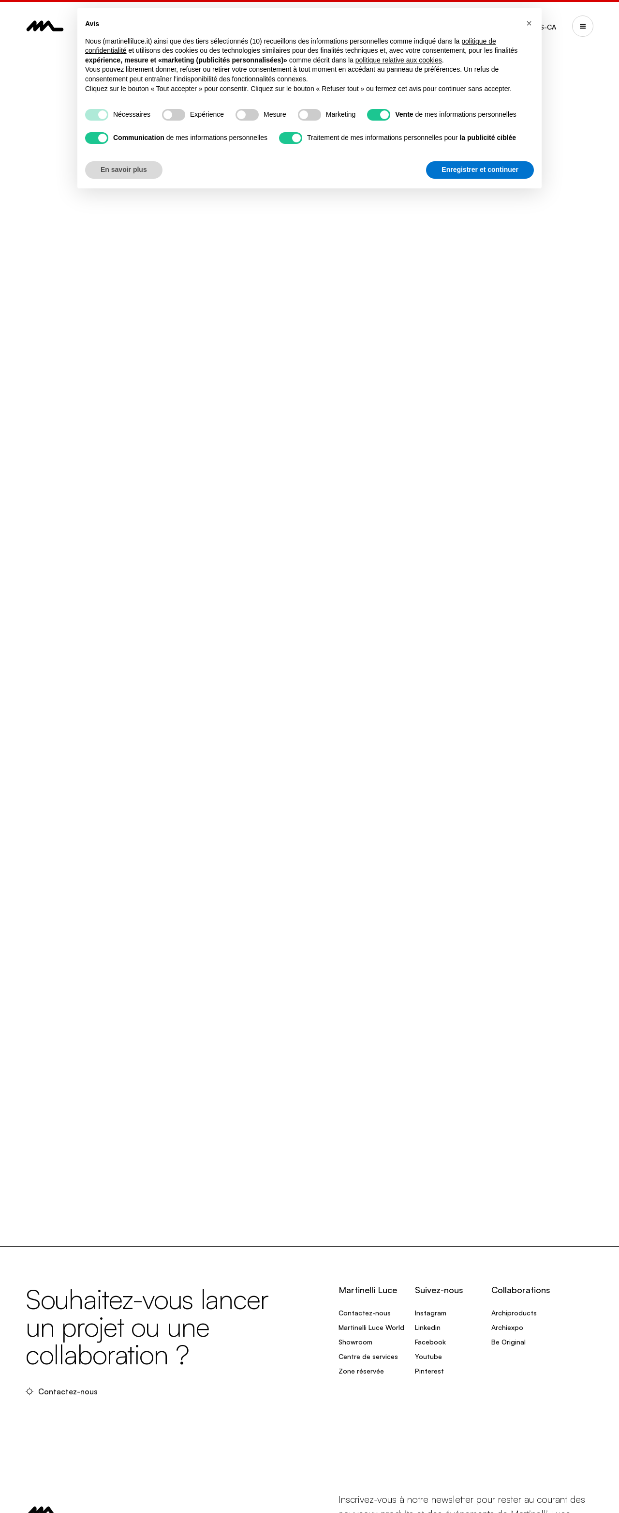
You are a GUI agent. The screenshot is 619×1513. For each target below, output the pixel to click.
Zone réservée (361, 1371)
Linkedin (428, 1327)
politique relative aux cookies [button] (398, 60)
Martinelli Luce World (371, 1327)
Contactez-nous (63, 1391)
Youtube (428, 1356)
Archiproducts (514, 1313)
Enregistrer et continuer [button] (480, 169)
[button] (529, 23)
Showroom (355, 1342)
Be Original (508, 1342)
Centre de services (368, 1356)
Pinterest (429, 1371)
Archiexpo (507, 1327)
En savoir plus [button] (124, 169)
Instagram (430, 1313)
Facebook (430, 1342)
